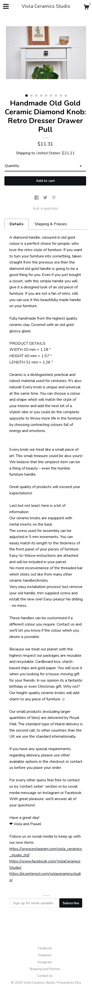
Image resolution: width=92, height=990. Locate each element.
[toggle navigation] (6, 6)
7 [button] (56, 95)
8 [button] (61, 95)
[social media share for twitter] (45, 198)
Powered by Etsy (69, 982)
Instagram (45, 962)
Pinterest (45, 955)
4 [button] (41, 95)
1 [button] (26, 95)
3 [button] (36, 95)
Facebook (45, 948)
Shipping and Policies (44, 969)
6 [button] (51, 95)
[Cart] (86, 7)
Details (17, 224)
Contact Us (45, 976)
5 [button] (46, 95)
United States (48, 153)
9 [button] (66, 95)
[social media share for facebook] (37, 198)
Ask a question (45, 208)
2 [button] (31, 95)
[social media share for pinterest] (54, 198)
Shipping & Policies (51, 224)
